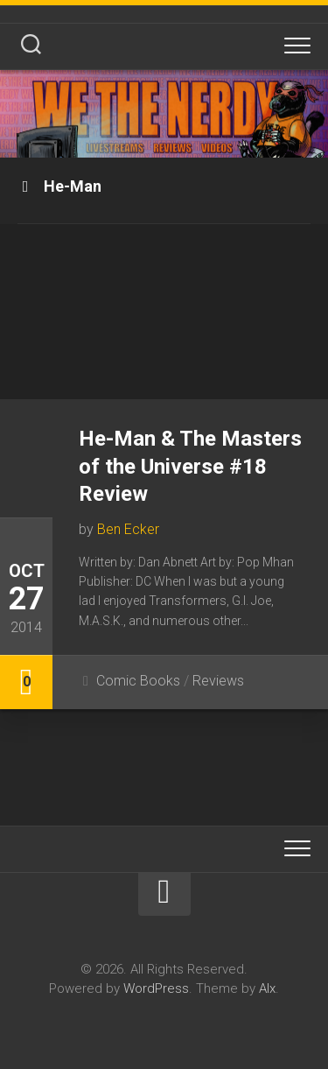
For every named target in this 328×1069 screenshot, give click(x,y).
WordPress (156, 988)
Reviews (218, 680)
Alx (267, 988)
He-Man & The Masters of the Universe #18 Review (190, 465)
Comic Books (138, 680)
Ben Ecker (128, 529)
